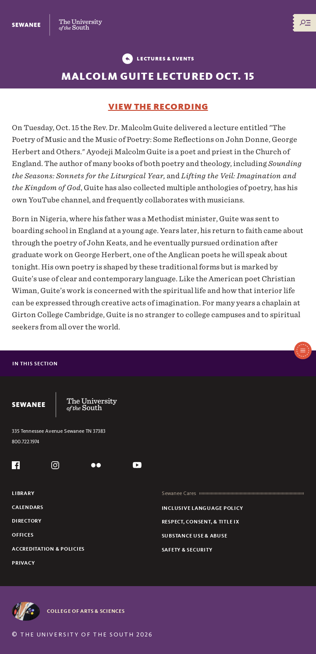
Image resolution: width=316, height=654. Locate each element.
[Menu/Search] (305, 23)
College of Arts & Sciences (86, 611)
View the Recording (158, 106)
